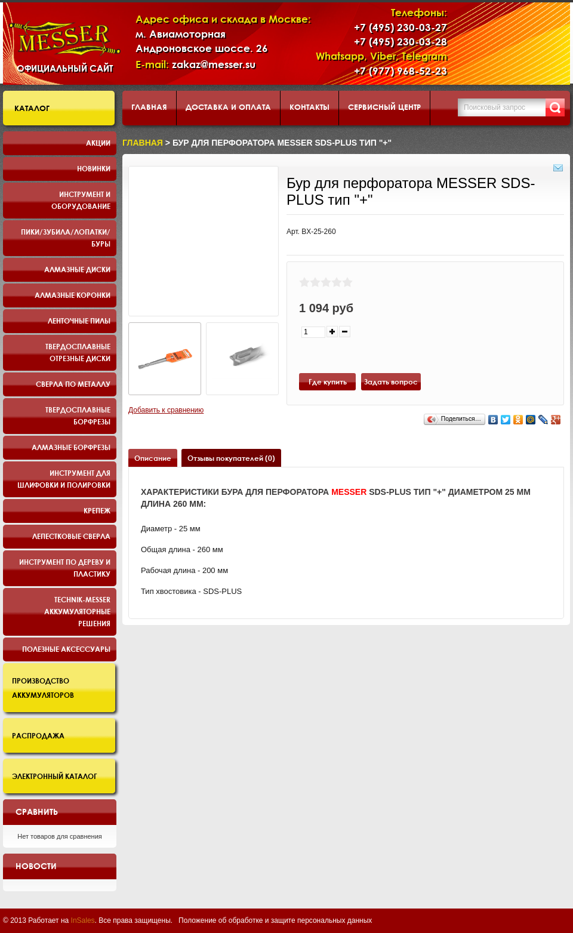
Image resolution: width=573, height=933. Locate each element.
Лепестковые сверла (71, 536)
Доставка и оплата (228, 107)
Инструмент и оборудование (80, 200)
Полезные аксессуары (66, 649)
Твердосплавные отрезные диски (77, 352)
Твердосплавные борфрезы (77, 415)
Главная (149, 107)
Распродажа (38, 735)
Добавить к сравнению (166, 410)
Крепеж (97, 510)
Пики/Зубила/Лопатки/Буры (65, 237)
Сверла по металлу (73, 384)
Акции (98, 142)
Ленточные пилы (79, 320)
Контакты (309, 107)
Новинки (93, 168)
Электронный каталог (54, 776)
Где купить (328, 381)
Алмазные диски (77, 269)
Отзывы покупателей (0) (231, 458)
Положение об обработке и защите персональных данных (275, 920)
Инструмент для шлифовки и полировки (63, 478)
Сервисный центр (384, 107)
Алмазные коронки (72, 295)
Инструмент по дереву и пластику (64, 567)
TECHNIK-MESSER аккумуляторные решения (77, 611)
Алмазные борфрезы (71, 447)
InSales (83, 920)
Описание (152, 458)
